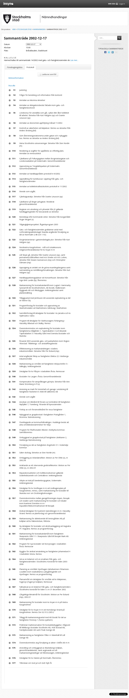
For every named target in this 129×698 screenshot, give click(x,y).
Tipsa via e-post (116, 52)
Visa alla (11, 85)
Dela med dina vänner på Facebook (105, 52)
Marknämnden (39, 29)
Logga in (122, 4)
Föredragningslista (14, 67)
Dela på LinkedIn (113, 52)
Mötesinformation (16, 78)
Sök (120, 39)
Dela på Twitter (109, 52)
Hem (13, 29)
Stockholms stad (24, 29)
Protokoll (30, 67)
